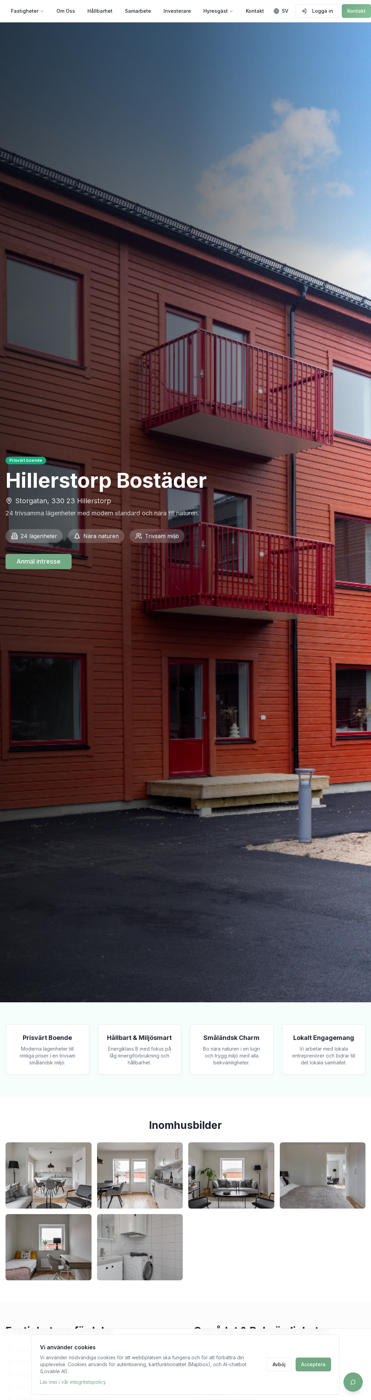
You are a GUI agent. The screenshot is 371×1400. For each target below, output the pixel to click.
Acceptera (313, 1364)
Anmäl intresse (39, 561)
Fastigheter (27, 11)
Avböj (279, 1364)
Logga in (317, 11)
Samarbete (138, 11)
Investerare (177, 11)
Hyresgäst (218, 11)
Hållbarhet (100, 11)
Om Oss (65, 11)
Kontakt (255, 11)
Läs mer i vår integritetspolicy (73, 1382)
